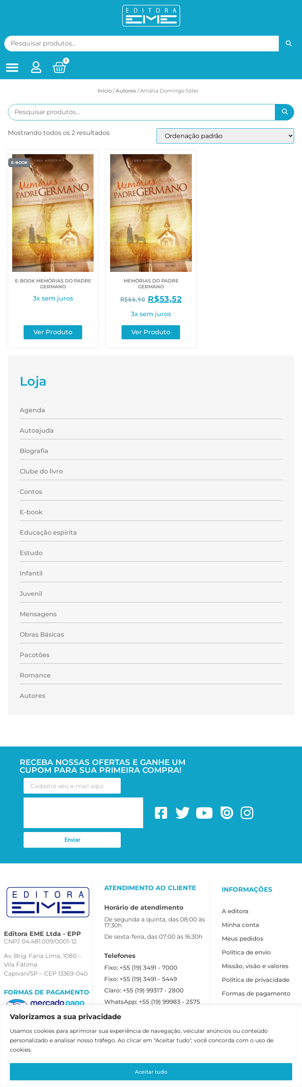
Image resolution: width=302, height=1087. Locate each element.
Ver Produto (52, 332)
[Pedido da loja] (225, 136)
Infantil (31, 573)
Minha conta (240, 925)
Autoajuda (37, 430)
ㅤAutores (126, 90)
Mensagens (38, 614)
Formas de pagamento (256, 993)
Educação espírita (48, 532)
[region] (151, 1046)
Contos (31, 491)
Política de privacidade (255, 979)
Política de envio (246, 952)
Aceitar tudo (151, 1071)
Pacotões (35, 655)
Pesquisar (288, 43)
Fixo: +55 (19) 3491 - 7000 (140, 967)
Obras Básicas (42, 634)
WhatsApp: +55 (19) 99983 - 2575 (152, 1001)
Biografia (34, 451)
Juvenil (31, 593)
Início (105, 90)
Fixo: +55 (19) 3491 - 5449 (140, 979)
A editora (235, 911)
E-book (31, 512)
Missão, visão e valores (255, 966)
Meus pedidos (242, 938)
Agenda (32, 410)
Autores (32, 695)
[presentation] (83, 812)
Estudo (31, 553)
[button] (12, 68)
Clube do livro (41, 471)
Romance (35, 675)
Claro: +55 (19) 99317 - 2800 (144, 990)
